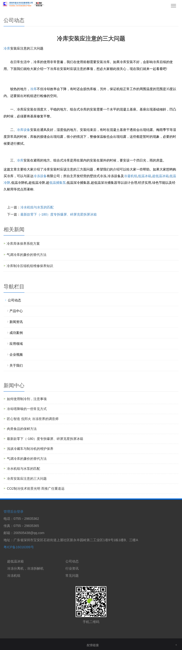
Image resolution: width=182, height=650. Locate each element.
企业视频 (16, 354)
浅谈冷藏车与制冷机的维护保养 (30, 449)
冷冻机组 (13, 575)
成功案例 (16, 333)
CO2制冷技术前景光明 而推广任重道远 (35, 488)
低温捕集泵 (57, 182)
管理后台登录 (13, 511)
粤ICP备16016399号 (19, 547)
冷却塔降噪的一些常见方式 (27, 409)
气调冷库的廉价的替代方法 (26, 255)
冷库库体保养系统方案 (23, 243)
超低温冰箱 (160, 176)
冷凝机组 (130, 176)
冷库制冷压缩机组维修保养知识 (30, 266)
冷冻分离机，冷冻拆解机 (25, 568)
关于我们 (16, 365)
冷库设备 (23, 130)
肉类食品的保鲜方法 (22, 429)
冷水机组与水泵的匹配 (37, 207)
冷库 (7, 48)
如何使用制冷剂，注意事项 (27, 399)
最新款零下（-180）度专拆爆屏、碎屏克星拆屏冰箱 (58, 214)
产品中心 (16, 311)
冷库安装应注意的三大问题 (27, 478)
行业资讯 (72, 568)
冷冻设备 (40, 176)
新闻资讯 (16, 322)
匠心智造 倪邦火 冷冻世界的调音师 (33, 419)
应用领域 (16, 344)
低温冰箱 (144, 176)
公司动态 (14, 300)
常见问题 (72, 575)
